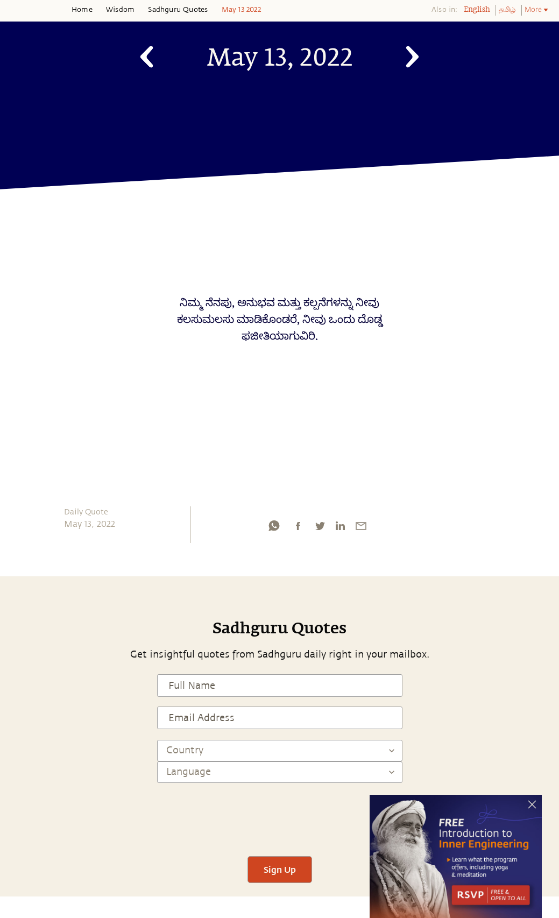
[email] (361, 528)
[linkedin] (340, 528)
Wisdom (120, 9)
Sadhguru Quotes (178, 9)
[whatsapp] (274, 528)
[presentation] (280, 815)
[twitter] (319, 528)
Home (82, 9)
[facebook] (298, 528)
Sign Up (280, 869)
